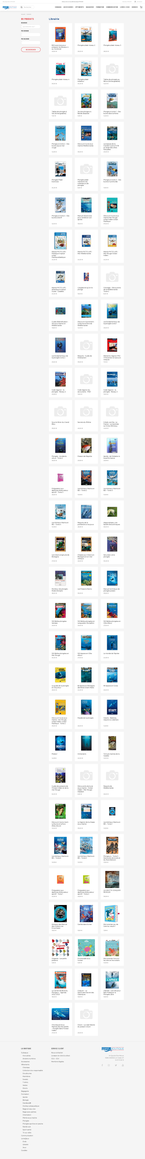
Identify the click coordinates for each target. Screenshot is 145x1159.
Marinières (26, 1076)
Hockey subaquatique (31, 1106)
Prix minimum (25, 31)
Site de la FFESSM (127, 1)
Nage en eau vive (29, 1109)
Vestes (25, 1085)
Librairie (25, 1144)
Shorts (25, 1088)
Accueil (23, 14)
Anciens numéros (29, 1059)
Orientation (27, 1115)
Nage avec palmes (29, 1112)
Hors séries (27, 1056)
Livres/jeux (25, 1138)
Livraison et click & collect (60, 1056)
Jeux (24, 1147)
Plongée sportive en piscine (33, 1124)
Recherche (24, 23)
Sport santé (27, 1130)
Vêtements (79, 7)
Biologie (26, 1100)
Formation (100, 7)
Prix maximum (25, 39)
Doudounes (27, 1073)
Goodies (135, 7)
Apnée (25, 1097)
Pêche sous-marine (30, 1118)
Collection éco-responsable (33, 1070)
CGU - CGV (55, 1059)
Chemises (26, 1067)
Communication (112, 7)
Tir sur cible (27, 1133)
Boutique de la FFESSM (9, 1)
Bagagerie (90, 7)
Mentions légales (57, 1061)
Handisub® (27, 1103)
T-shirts (25, 1082)
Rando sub (27, 1127)
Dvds (24, 1141)
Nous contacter (57, 1053)
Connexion (138, 1)
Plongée (26, 1121)
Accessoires (68, 7)
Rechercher (31, 50)
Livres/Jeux (125, 7)
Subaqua (58, 7)
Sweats (25, 1079)
